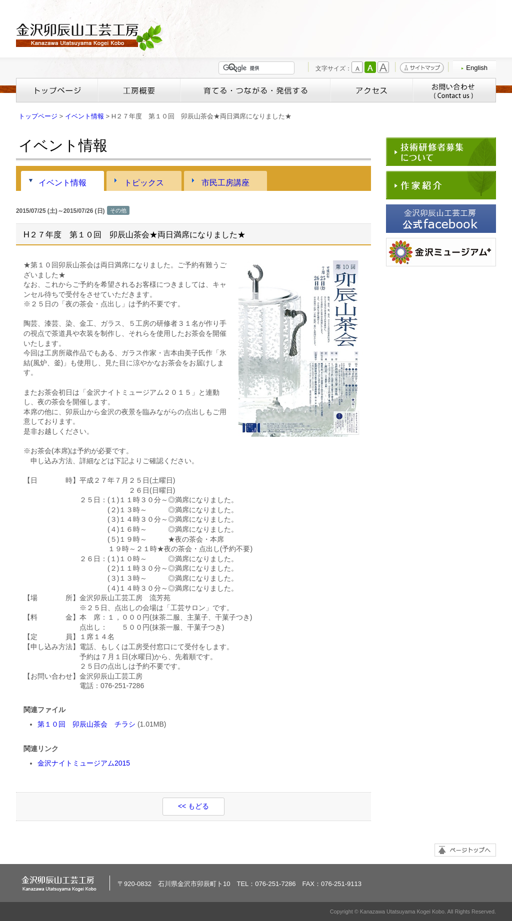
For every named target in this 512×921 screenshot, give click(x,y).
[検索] (258, 68)
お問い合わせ (454, 90)
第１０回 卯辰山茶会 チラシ (87, 724)
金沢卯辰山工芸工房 (91, 36)
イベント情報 (84, 116)
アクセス (371, 90)
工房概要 (139, 90)
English (477, 67)
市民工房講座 (226, 182)
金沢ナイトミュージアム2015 (84, 763)
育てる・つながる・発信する (255, 90)
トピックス (144, 182)
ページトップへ (465, 850)
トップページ (57, 90)
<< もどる (193, 806)
